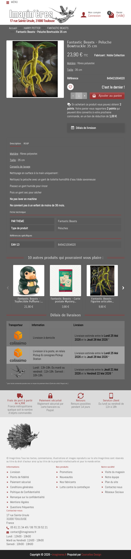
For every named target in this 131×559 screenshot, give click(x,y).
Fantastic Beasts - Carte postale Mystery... (65, 300)
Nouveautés (66, 477)
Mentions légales (19, 502)
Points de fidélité (19, 477)
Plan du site (111, 482)
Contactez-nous (113, 487)
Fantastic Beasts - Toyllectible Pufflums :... (29, 300)
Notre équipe (112, 477)
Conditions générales (21, 487)
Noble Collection (116, 55)
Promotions (66, 472)
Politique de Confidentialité (25, 492)
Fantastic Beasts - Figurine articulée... (102, 300)
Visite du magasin (115, 472)
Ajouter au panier (107, 96)
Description (15, 143)
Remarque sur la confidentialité (27, 497)
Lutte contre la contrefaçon (75, 487)
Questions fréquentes (22, 507)
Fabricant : (100, 55)
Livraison (15, 472)
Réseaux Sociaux (114, 492)
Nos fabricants (68, 482)
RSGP (26, 143)
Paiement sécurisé (20, 482)
